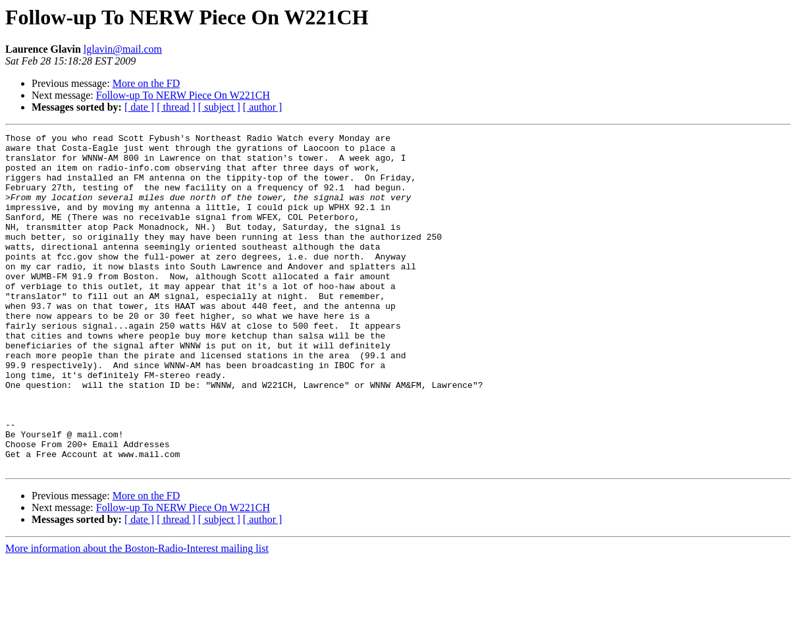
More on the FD (146, 83)
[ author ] (262, 107)
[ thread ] (176, 107)
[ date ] (139, 107)
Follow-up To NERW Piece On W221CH (183, 95)
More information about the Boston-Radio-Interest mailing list (137, 615)
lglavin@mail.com (123, 49)
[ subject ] (219, 107)
